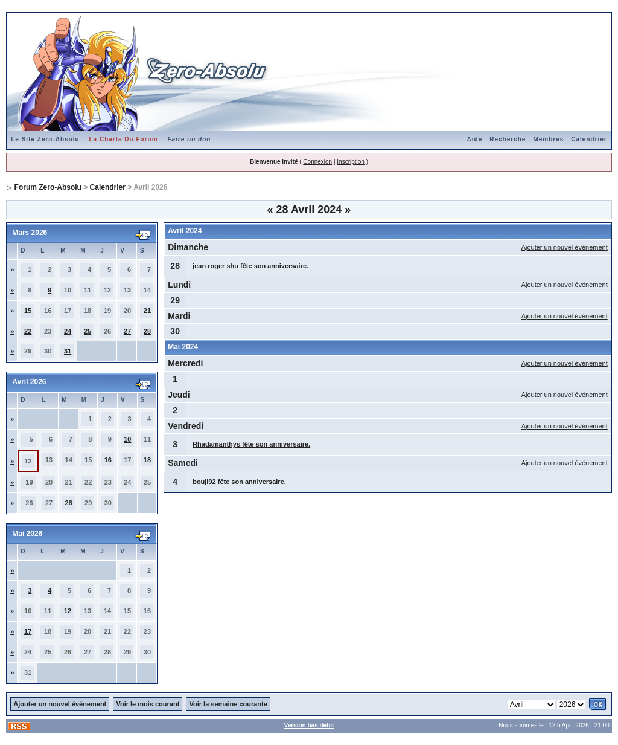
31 (67, 351)
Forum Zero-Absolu (47, 187)
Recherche (507, 139)
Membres (548, 139)
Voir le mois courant (147, 704)
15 (27, 310)
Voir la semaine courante (228, 704)
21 (147, 310)
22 (27, 331)
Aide (475, 139)
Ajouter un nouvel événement (564, 247)
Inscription (351, 161)
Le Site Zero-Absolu (45, 139)
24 (67, 331)
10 (127, 439)
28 (147, 331)
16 (108, 459)
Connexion (317, 161)
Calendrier (589, 139)
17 (27, 631)
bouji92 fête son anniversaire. (239, 481)
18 (147, 459)
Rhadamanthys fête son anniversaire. (251, 444)
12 (67, 610)
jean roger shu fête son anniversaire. (250, 265)
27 (127, 331)
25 (87, 331)
